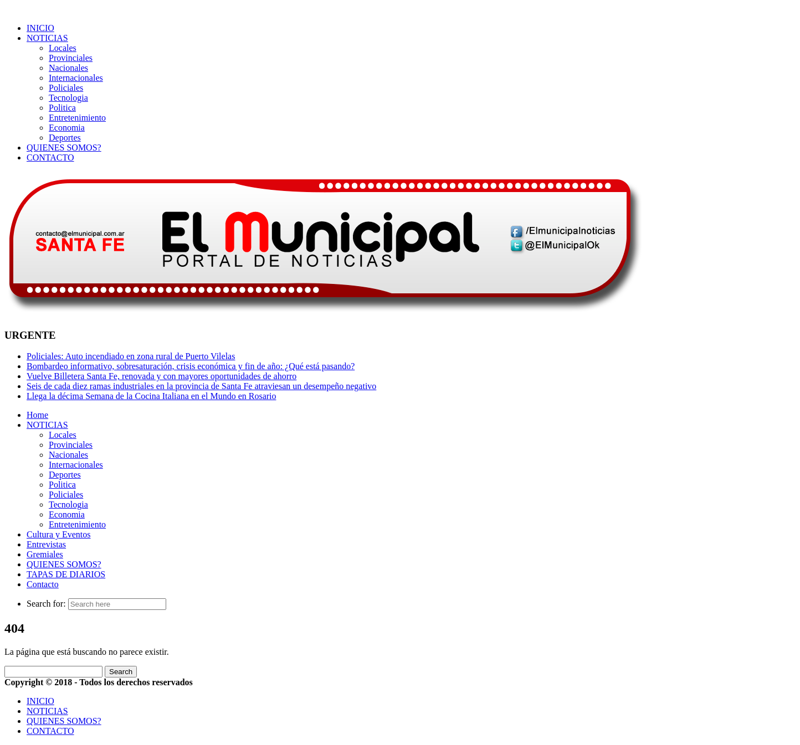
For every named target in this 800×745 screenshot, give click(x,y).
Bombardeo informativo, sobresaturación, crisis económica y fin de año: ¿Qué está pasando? (191, 366)
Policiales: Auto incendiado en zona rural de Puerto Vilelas (131, 356)
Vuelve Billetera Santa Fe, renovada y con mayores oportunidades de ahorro (161, 376)
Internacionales (76, 77)
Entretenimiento (77, 117)
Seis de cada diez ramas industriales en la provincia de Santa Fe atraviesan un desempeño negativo (201, 386)
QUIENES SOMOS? (64, 147)
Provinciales (71, 58)
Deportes (65, 137)
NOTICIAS (47, 38)
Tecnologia (68, 97)
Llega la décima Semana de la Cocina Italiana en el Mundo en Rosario (151, 396)
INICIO (40, 28)
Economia (67, 127)
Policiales (66, 87)
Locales (62, 48)
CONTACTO (50, 157)
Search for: (46, 603)
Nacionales (68, 68)
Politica (62, 107)
